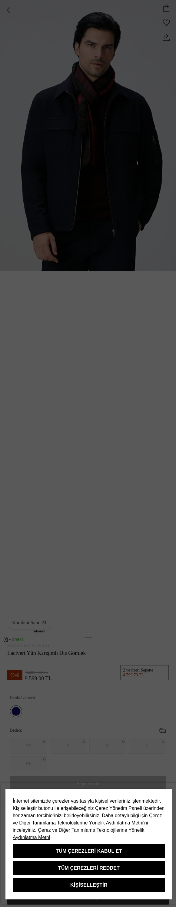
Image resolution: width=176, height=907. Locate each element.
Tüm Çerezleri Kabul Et (89, 851)
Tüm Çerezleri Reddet (89, 868)
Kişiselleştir (89, 885)
